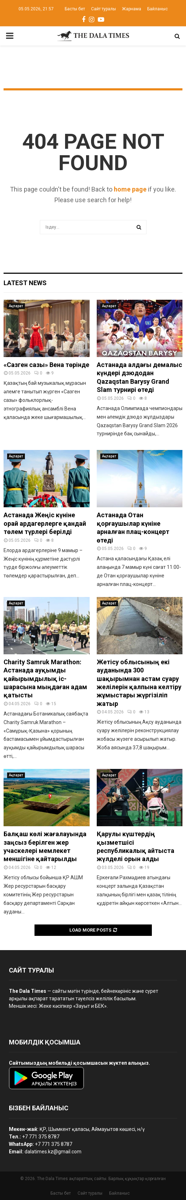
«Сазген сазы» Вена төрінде (46, 364)
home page (130, 189)
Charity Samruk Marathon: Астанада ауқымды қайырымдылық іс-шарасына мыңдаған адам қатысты (45, 678)
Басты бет (75, 8)
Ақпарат (16, 306)
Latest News (25, 283)
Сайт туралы (103, 8)
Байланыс (157, 8)
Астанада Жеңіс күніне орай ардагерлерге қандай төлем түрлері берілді (45, 523)
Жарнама (131, 8)
